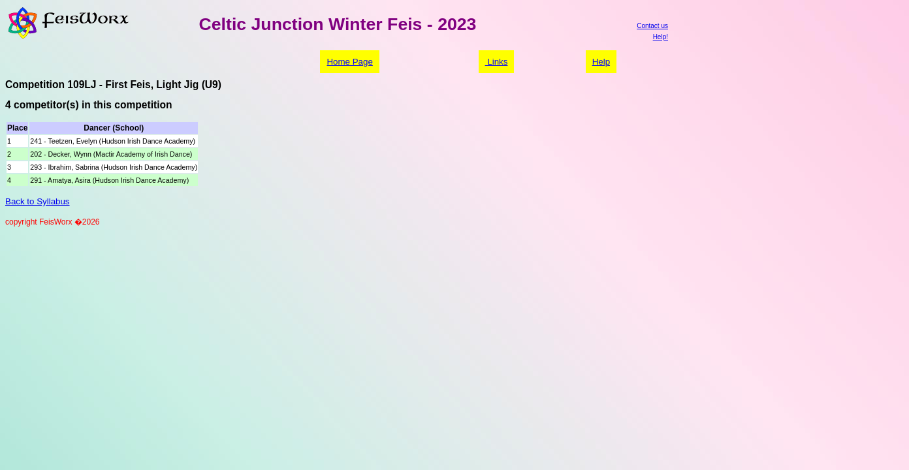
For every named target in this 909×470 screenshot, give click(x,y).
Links (496, 62)
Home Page (349, 62)
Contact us (652, 25)
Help (601, 62)
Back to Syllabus (37, 201)
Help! (660, 36)
